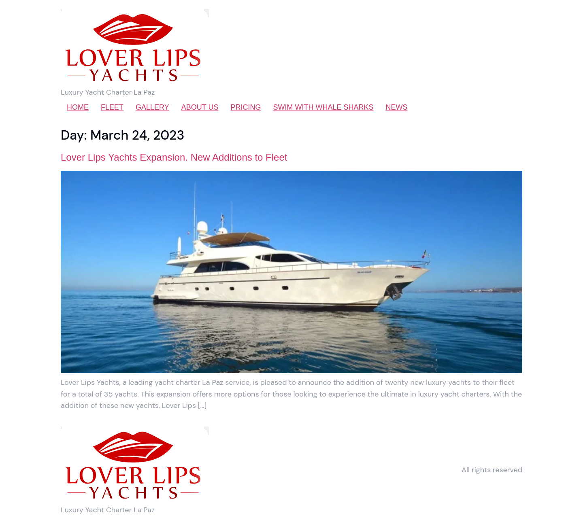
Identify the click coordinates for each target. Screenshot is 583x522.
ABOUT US (200, 107)
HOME (78, 107)
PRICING (245, 107)
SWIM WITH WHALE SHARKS (323, 107)
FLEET (112, 107)
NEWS (396, 107)
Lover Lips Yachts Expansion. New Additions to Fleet (174, 157)
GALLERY (152, 107)
